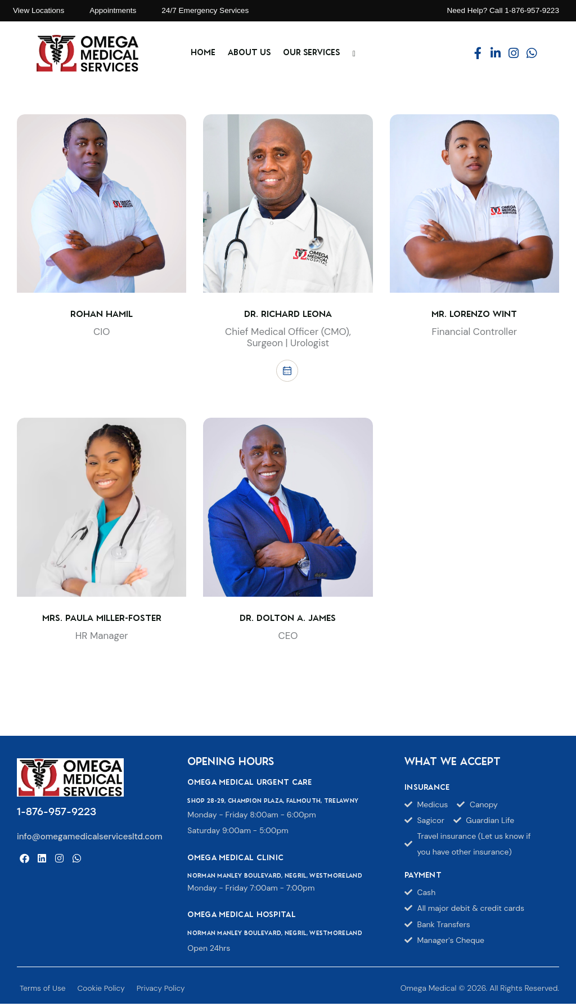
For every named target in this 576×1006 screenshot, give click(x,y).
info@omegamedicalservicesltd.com (90, 838)
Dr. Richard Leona (288, 314)
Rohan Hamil (101, 314)
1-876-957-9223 (56, 814)
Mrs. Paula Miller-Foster (101, 620)
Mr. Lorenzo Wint (474, 314)
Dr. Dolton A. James (288, 620)
